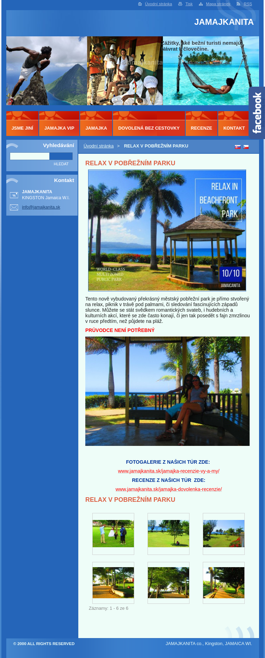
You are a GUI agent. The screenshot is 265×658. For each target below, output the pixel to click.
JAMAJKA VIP (59, 128)
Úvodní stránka (158, 4)
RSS (248, 4)
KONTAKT (234, 128)
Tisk (189, 4)
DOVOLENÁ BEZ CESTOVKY (148, 128)
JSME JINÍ (22, 128)
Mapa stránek (218, 4)
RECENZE (201, 128)
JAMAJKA (96, 128)
